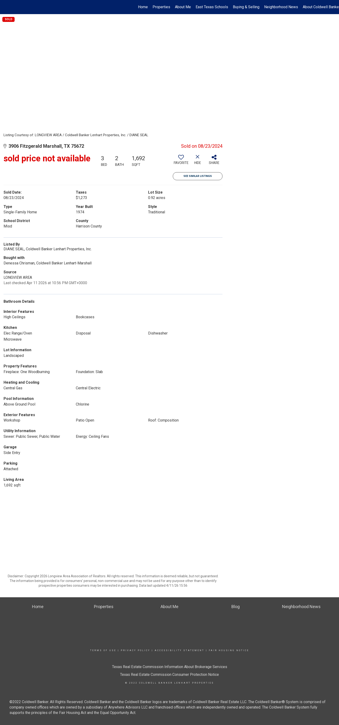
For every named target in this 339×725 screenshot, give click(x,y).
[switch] (181, 161)
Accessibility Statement (179, 650)
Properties (161, 7)
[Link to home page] (6, 7)
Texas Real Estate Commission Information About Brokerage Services (169, 667)
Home (143, 7)
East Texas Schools (212, 7)
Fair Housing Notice (229, 650)
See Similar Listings (197, 176)
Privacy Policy (135, 650)
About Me (183, 7)
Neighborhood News (281, 7)
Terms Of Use (103, 650)
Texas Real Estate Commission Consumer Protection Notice (169, 674)
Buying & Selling (246, 7)
